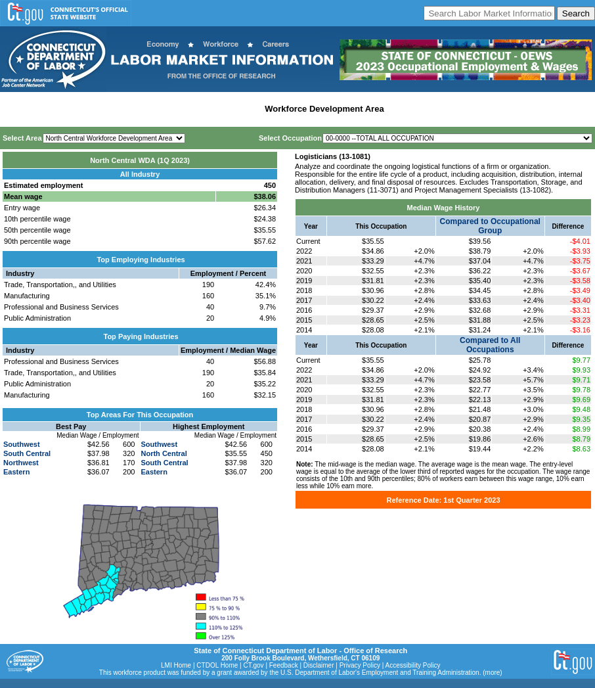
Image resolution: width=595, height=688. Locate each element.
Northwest (21, 463)
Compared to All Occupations (490, 345)
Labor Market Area (222, 109)
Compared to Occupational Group (490, 226)
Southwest (21, 444)
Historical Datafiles (427, 109)
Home (15, 109)
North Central (164, 453)
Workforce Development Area (324, 109)
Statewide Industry (143, 109)
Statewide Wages (68, 109)
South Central (27, 453)
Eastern (16, 472)
